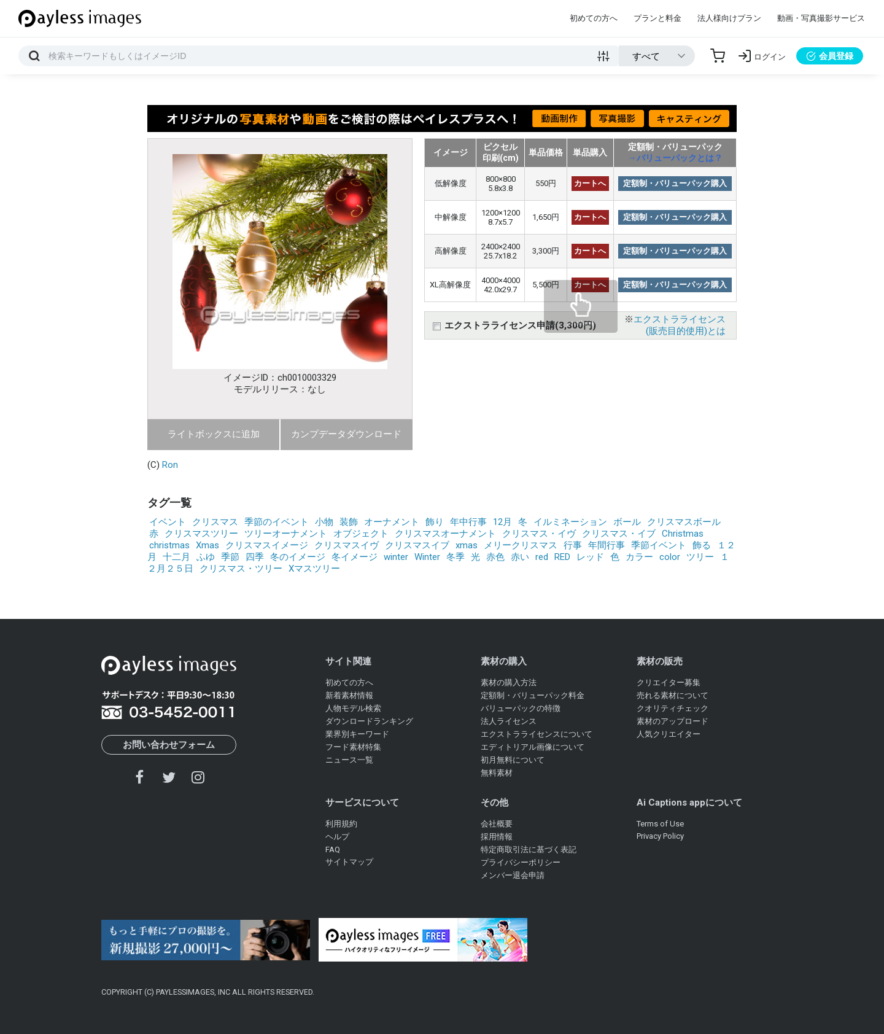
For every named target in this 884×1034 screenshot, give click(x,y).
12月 (502, 521)
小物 (324, 521)
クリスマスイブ (417, 545)
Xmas (207, 545)
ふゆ (205, 556)
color (669, 556)
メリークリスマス (520, 545)
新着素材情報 (349, 695)
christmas (169, 545)
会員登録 (829, 56)
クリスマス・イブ (619, 533)
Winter (427, 556)
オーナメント (391, 521)
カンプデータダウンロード (346, 434)
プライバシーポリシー (520, 862)
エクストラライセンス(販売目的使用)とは (680, 325)
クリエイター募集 (668, 682)
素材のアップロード (672, 721)
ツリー (700, 556)
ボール (627, 521)
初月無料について (513, 759)
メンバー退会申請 (513, 875)
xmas (467, 545)
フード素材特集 (353, 747)
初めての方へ (594, 18)
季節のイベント (276, 521)
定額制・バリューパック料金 (532, 695)
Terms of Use (660, 823)
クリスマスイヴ (346, 545)
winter (396, 556)
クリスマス (215, 521)
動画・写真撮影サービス (821, 18)
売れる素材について (672, 695)
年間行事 (606, 545)
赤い (520, 556)
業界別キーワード (357, 734)
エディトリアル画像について (532, 747)
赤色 (495, 556)
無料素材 (497, 772)
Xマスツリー (314, 568)
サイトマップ (349, 861)
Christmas (683, 533)
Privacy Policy (660, 836)
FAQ (332, 849)
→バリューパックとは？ (675, 158)
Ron (170, 464)
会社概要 (497, 823)
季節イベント (658, 545)
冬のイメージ (297, 556)
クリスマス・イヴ (539, 533)
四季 (255, 556)
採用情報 (497, 836)
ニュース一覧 (349, 759)
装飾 (348, 521)
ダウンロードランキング (369, 721)
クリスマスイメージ (266, 545)
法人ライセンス (509, 721)
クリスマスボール (684, 521)
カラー (639, 556)
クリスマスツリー (201, 533)
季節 (230, 556)
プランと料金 (657, 18)
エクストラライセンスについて (536, 734)
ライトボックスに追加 (214, 434)
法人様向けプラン (729, 18)
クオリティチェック (672, 708)
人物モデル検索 (353, 708)
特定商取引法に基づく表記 (528, 849)
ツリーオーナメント (285, 533)
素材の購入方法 (509, 682)
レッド (590, 556)
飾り (434, 521)
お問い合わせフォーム (169, 744)
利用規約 (341, 823)
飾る (701, 545)
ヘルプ (337, 836)
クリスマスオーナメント (445, 533)
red (541, 556)
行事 (573, 545)
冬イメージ (355, 556)
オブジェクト (361, 533)
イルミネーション (570, 521)
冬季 (455, 556)
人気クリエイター (668, 734)
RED (562, 556)
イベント (167, 521)
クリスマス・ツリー (241, 568)
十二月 (176, 556)
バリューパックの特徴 (520, 708)
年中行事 (468, 521)
